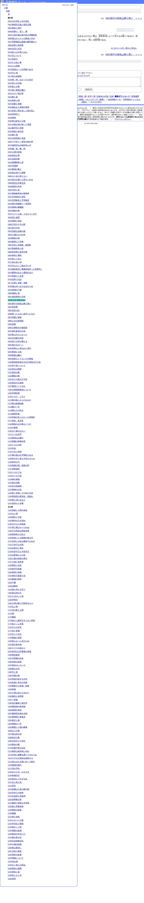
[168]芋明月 (13, 614)
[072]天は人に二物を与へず (19, 275)
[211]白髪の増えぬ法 (16, 762)
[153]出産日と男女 (15, 562)
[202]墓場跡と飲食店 (16, 731)
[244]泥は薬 (13, 878)
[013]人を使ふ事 (15, 69)
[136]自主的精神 (15, 500)
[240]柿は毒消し (15, 864)
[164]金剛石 (13, 600)
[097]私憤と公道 (15, 363)
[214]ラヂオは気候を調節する (20, 775)
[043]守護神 (13, 172)
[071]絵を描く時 (15, 271)
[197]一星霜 (13, 713)
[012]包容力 (13, 65)
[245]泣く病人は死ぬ (16, 881)
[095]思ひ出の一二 (15, 356)
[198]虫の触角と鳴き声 (17, 717)
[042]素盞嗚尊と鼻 (15, 169)
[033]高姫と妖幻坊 (15, 138)
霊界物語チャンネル (68, 7)
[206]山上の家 (14, 744)
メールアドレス (83, 75)
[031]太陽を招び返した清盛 (19, 131)
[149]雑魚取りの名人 (16, 548)
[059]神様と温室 (15, 230)
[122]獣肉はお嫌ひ (15, 452)
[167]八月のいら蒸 (15, 610)
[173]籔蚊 (12, 631)
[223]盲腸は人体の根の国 (18, 806)
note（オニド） (62, 101)
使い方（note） (56, 98)
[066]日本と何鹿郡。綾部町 (19, 254)
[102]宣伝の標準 (15, 383)
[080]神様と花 (14, 305)
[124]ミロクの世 (15, 459)
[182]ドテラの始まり (16, 662)
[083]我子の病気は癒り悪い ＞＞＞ (123, 18)
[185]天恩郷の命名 (15, 672)
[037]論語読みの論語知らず (19, 152)
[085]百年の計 (14, 322)
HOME (46, 98)
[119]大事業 (13, 441)
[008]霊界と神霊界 (15, 52)
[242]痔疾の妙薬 (15, 871)
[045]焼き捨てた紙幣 (16, 179)
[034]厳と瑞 (13, 141)
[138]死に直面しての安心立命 (20, 507)
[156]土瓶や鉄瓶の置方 (17, 572)
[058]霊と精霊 (14, 226)
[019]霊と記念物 (15, 90)
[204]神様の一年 (15, 738)
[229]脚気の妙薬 (15, 826)
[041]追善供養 (14, 165)
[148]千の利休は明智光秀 (18, 545)
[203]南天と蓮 (14, 734)
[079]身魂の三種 (15, 301)
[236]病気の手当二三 (16, 850)
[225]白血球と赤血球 (16, 812)
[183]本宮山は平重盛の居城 (19, 665)
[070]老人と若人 (15, 268)
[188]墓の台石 (14, 682)
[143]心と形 (13, 528)
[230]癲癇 (12, 830)
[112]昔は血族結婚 (15, 417)
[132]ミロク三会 (15, 486)
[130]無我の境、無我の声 (18, 479)
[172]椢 (11, 627)
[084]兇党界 (13, 318)
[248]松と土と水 (15, 892)
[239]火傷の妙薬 (15, 861)
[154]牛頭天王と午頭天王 (18, 565)
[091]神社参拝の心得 (16, 343)
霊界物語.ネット (16, 2)
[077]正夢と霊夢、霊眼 (17, 294)
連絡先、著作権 (71, 98)
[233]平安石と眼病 (15, 840)
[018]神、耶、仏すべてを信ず (20, 86)
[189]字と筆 (13, 686)
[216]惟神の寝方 (15, 781)
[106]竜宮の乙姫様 (15, 397)
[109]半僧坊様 (14, 407)
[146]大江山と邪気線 (16, 538)
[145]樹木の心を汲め (16, 534)
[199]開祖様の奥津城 (16, 720)
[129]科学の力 (14, 476)
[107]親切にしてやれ (16, 400)
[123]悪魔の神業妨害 (16, 455)
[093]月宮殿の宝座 (15, 349)
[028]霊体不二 (14, 121)
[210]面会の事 (14, 758)
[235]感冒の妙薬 (15, 847)
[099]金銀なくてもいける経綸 (20, 370)
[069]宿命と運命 (15, 264)
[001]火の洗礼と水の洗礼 (18, 23)
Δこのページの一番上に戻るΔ (123, 48)
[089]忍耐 (12, 336)
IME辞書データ (114, 101)
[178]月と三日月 (15, 648)
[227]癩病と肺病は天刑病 (18, 819)
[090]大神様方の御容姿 (17, 339)
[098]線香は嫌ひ (15, 367)
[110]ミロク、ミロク (16, 410)
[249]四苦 (12, 895)
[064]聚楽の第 (14, 247)
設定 (33, 6)
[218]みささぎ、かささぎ (18, 788)
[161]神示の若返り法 (16, 590)
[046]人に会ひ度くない (17, 183)
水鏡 (8, 12)
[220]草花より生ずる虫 (17, 795)
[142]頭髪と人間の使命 (17, 524)
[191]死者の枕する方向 (17, 693)
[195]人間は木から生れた (18, 707)
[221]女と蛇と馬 (15, 799)
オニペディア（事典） (95, 101)
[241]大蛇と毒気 (15, 868)
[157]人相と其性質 (15, 576)
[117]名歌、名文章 (15, 435)
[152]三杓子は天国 (15, 559)
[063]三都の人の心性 (16, 244)
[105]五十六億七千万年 (17, 393)
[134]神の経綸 (14, 493)
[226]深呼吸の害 (15, 816)
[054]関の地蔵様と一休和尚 (19, 210)
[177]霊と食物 (14, 645)
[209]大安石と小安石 (16, 755)
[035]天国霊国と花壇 (16, 145)
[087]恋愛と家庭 (15, 329)
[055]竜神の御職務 (15, 214)
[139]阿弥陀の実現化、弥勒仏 (20, 510)
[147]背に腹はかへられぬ (18, 541)
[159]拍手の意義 (15, 583)
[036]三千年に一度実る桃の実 (20, 148)
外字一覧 (92, 98)
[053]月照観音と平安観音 (18, 207)
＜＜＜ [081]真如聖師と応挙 (55, 18)
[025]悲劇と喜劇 (15, 110)
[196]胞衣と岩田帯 (15, 710)
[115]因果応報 (14, 428)
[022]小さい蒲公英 (15, 100)
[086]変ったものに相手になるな (21, 325)
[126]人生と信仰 (15, 466)
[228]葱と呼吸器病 (15, 823)
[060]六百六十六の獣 (16, 233)
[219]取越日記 (14, 792)
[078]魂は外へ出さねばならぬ (20, 298)
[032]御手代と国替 (15, 134)
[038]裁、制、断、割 (16, 155)
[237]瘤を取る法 (15, 854)
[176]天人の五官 (15, 641)
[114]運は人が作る (15, 424)
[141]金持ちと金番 (15, 517)
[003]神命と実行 (15, 29)
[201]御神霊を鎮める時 (17, 727)
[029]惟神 (12, 124)
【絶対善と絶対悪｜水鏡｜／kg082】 (91, 83)
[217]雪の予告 (14, 785)
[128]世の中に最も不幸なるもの (21, 472)
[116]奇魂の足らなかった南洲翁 (21, 431)
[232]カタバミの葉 (15, 837)
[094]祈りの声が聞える (17, 353)
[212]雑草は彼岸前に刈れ (18, 765)
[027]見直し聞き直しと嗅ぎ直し (21, 117)
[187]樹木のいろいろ (16, 679)
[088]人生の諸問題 (15, 332)
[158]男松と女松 (15, 579)
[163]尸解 (12, 596)
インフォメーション (125, 30)
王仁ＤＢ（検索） (77, 101)
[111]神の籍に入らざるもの (19, 414)
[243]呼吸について (15, 874)
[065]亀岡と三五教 (15, 251)
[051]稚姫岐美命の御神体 (18, 200)
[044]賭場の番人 (15, 176)
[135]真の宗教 (14, 497)
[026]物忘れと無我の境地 (18, 114)
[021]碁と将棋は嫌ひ (16, 96)
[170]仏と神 (13, 621)
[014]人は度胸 (14, 72)
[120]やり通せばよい (16, 445)
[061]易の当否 (14, 237)
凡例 (111, 98)
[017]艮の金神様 (15, 83)
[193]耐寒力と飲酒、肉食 (18, 700)
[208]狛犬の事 (14, 751)
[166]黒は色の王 (15, 607)
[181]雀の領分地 (15, 658)
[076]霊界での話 (15, 291)
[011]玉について (14, 62)
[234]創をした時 (15, 843)
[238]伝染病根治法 (15, 857)
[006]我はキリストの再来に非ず (21, 42)
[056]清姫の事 (14, 217)
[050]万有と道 (14, 196)
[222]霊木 (12, 802)
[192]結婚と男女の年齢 (17, 696)
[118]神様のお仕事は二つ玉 (19, 438)
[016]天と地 (13, 79)
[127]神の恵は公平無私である (20, 469)
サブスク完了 (96, 104)
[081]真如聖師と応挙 (16, 308)
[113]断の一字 (14, 421)
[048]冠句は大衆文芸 (16, 189)
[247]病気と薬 (14, 888)
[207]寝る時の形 (15, 748)
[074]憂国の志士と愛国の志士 (20, 284)
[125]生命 (12, 462)
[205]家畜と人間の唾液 (17, 741)
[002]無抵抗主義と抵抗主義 (19, 26)
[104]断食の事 (14, 390)
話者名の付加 (102, 98)
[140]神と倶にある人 (16, 514)
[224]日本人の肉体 (15, 809)
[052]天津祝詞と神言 (16, 203)
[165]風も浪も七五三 (16, 603)
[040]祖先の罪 (14, 162)
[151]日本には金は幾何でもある (21, 555)
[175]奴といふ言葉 (15, 638)
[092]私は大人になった (17, 346)
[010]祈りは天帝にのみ (17, 59)
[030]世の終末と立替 (16, 127)
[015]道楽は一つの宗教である (20, 76)
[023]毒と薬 (13, 103)
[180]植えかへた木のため (18, 655)
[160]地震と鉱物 (15, 586)
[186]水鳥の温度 (15, 676)
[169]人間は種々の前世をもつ (20, 617)
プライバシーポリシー (122, 121)
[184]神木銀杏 (14, 669)
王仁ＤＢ (26, 6)
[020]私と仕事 (14, 93)
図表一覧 (83, 98)
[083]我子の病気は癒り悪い (19, 315)
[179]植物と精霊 (15, 652)
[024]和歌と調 (14, 107)
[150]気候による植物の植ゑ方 (20, 552)
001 (43, 36)
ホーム (5, 6)
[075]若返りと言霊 (15, 287)
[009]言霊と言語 (15, 55)
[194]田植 (12, 703)
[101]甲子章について (16, 380)
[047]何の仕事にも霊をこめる (20, 186)
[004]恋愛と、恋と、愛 (17, 33)
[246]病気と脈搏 (15, 885)
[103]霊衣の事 (14, 386)
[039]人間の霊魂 (15, 158)
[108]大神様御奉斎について (19, 404)
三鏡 (6, 9)
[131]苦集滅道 (14, 483)
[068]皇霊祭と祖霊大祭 (17, 261)
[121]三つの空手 (15, 448)
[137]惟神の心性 (15, 503)
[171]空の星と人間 (15, 624)
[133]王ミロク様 (15, 490)
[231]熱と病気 (14, 833)
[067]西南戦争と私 (15, 257)
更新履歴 (135, 98)
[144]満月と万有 (15, 531)
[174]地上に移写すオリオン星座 (21, 634)
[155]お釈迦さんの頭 (16, 569)
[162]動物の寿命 (15, 593)
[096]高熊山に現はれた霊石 (19, 360)
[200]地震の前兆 (15, 724)
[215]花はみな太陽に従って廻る (21, 778)
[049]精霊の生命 (15, 193)
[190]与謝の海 (14, 689)
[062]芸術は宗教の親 (16, 240)
